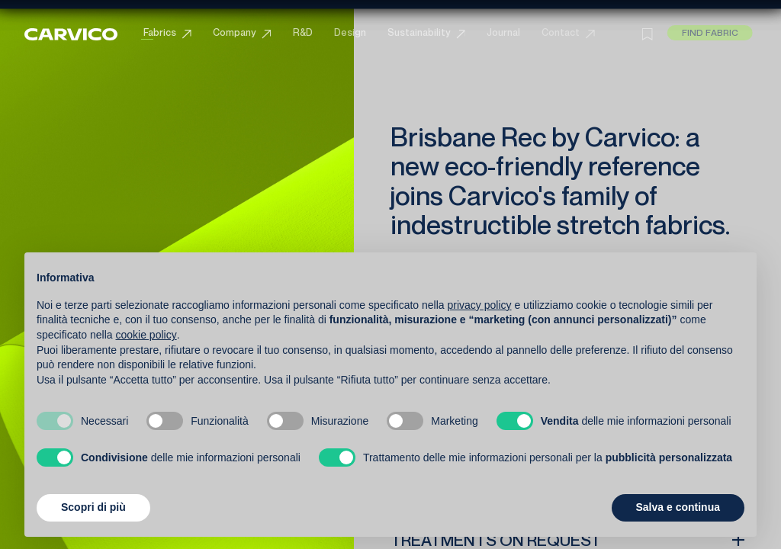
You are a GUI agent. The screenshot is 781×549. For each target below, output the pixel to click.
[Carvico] (68, 32)
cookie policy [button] (146, 335)
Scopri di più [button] (93, 507)
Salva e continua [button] (678, 507)
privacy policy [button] (480, 305)
